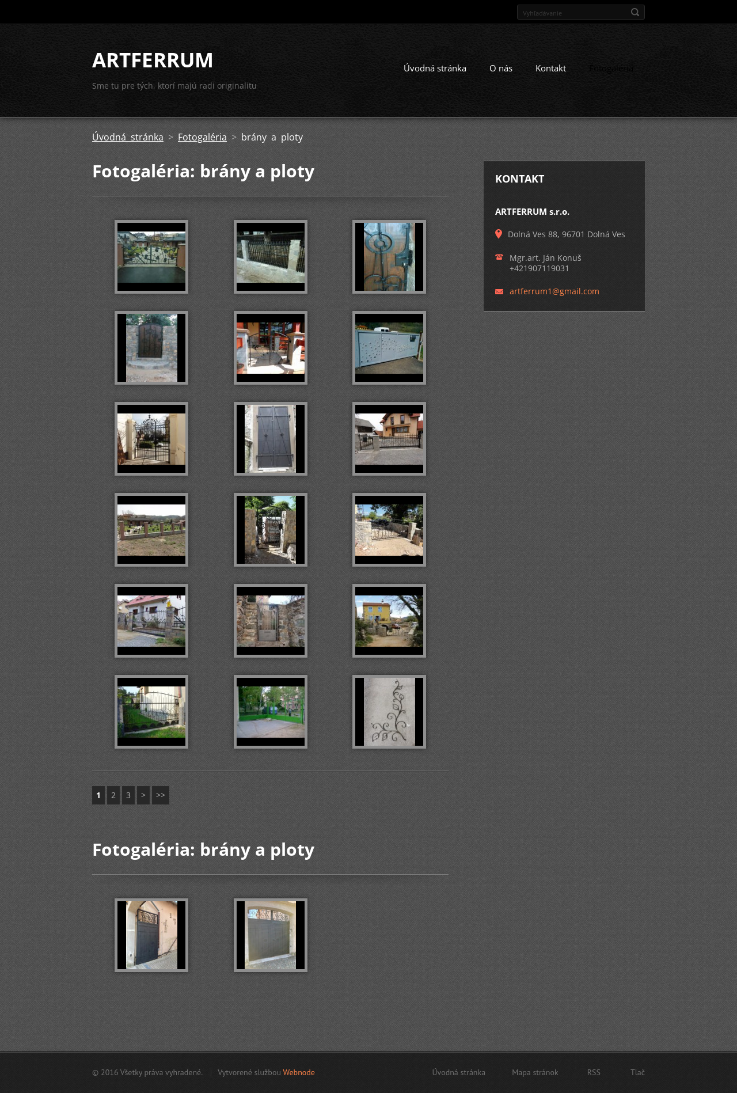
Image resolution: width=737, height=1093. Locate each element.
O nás (500, 68)
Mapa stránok (535, 1072)
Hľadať (635, 12)
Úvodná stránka (435, 68)
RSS (594, 1072)
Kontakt (550, 68)
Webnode (298, 1072)
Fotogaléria (611, 68)
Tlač (637, 1072)
